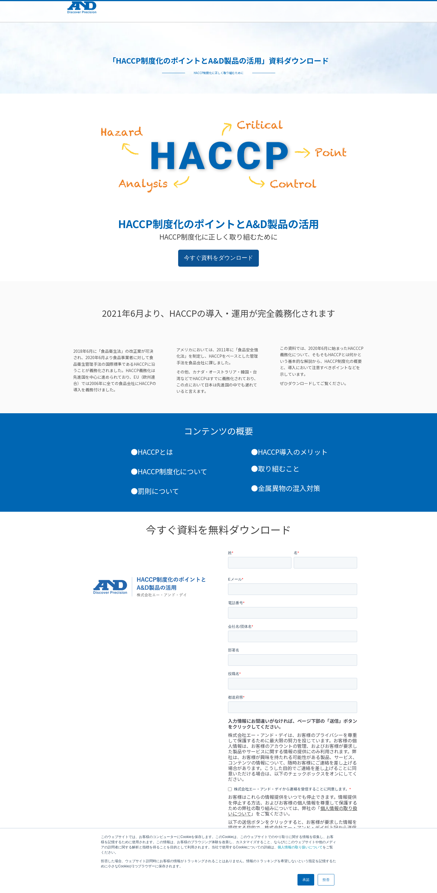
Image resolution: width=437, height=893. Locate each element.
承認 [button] (305, 880)
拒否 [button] (326, 880)
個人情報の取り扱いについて (300, 847)
